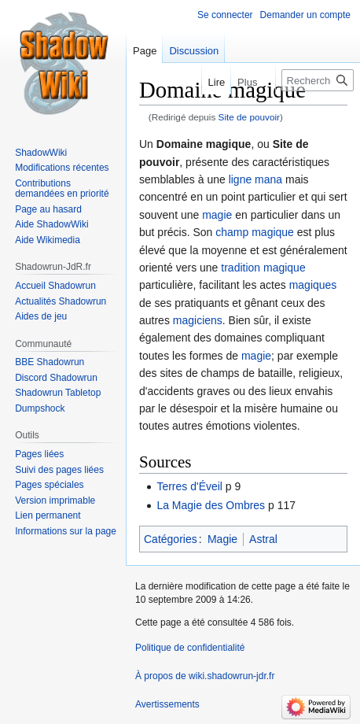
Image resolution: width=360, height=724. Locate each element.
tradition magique (263, 267)
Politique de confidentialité (189, 647)
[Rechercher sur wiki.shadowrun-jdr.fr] (317, 80)
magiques (313, 285)
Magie (222, 539)
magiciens (197, 320)
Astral (263, 539)
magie (217, 215)
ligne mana (256, 179)
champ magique (254, 232)
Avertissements (167, 704)
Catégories (170, 539)
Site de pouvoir (249, 117)
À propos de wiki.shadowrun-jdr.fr (204, 676)
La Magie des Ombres (210, 505)
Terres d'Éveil (189, 486)
